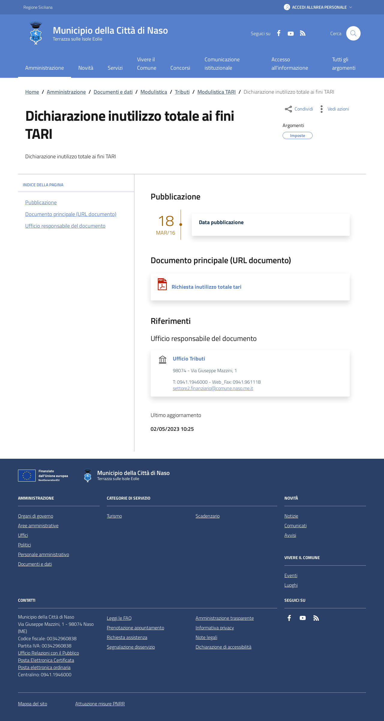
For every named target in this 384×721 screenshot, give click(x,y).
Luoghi (291, 585)
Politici (24, 544)
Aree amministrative (38, 525)
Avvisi (290, 535)
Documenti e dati (113, 92)
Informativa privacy (215, 627)
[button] (319, 7)
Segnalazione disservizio (131, 646)
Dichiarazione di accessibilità (223, 646)
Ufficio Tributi (189, 359)
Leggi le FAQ (119, 618)
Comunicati (295, 525)
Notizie (291, 515)
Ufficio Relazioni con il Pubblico (48, 652)
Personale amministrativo (43, 554)
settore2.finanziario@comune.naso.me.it (213, 388)
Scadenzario (208, 515)
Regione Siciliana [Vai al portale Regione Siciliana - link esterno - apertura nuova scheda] (37, 7)
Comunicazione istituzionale (222, 63)
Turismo (114, 515)
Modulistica (153, 92)
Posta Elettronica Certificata (46, 660)
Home (32, 92)
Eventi (290, 575)
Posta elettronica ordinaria (44, 667)
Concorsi (180, 68)
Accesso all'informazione (290, 63)
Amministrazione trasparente (225, 618)
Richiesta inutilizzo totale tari (207, 287)
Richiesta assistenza (127, 637)
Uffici (23, 535)
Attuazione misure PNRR (100, 703)
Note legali (206, 637)
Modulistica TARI (216, 92)
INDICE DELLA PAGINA (76, 184)
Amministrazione (66, 92)
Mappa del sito (32, 703)
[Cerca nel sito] (353, 33)
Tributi (182, 92)
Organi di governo (35, 515)
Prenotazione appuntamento (135, 627)
